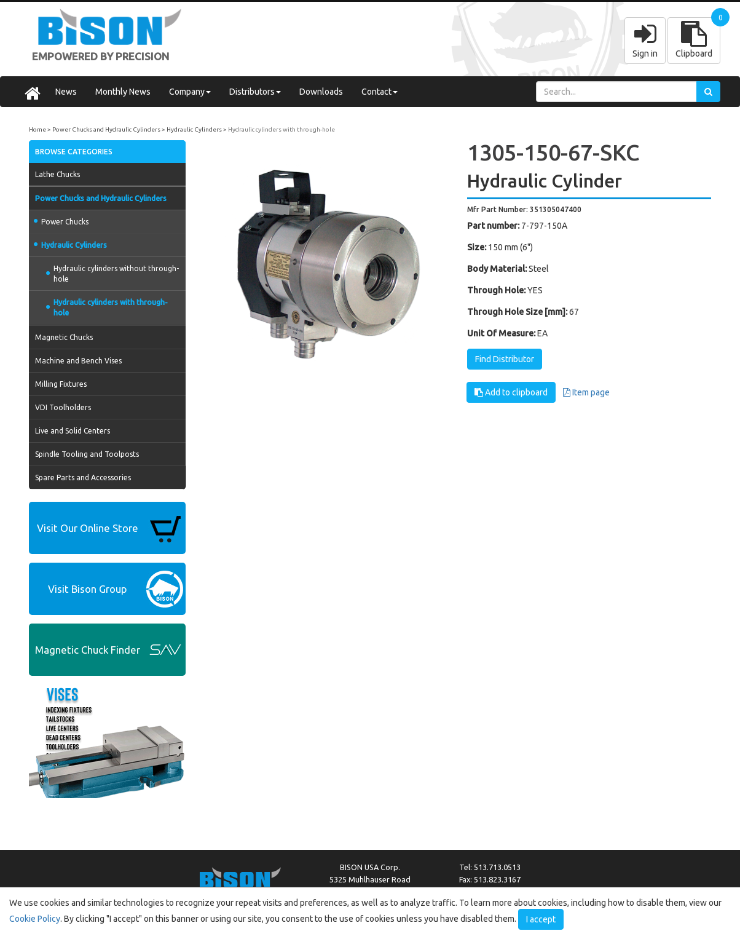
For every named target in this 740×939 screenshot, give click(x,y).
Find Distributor (504, 359)
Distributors (255, 92)
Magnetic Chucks (64, 337)
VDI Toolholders (63, 407)
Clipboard (693, 40)
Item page (586, 392)
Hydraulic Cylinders (194, 129)
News (66, 92)
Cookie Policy (34, 919)
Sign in (645, 40)
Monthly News (123, 92)
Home (37, 129)
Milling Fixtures (61, 384)
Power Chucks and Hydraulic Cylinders (106, 129)
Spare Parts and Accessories (83, 477)
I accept (541, 919)
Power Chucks (61, 222)
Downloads (321, 92)
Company (190, 92)
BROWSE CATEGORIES (73, 152)
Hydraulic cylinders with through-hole (281, 129)
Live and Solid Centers (72, 431)
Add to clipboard (511, 392)
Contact (379, 92)
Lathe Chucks (57, 174)
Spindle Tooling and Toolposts (87, 454)
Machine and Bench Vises (78, 361)
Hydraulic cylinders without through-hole (112, 273)
